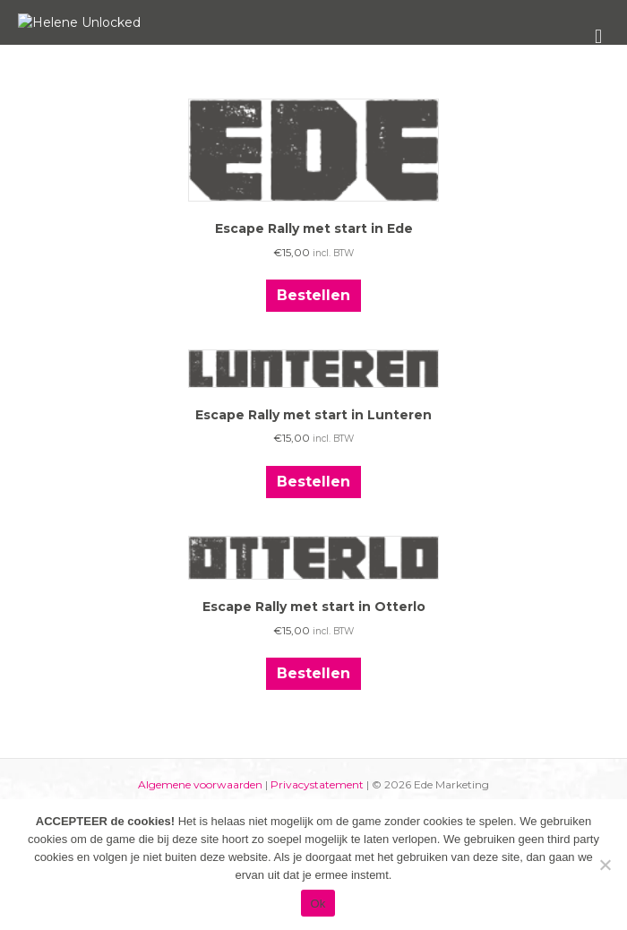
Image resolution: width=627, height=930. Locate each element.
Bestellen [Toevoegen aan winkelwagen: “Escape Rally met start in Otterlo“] (313, 793)
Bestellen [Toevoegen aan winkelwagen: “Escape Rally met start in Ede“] (313, 415)
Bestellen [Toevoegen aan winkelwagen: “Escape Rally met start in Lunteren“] (313, 600)
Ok (317, 903)
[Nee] (605, 865)
